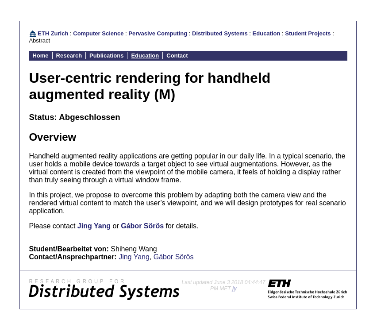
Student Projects (308, 33)
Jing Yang (94, 226)
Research (69, 55)
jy (234, 288)
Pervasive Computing (157, 33)
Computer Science (98, 33)
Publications (106, 55)
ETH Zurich (53, 33)
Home (40, 55)
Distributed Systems (220, 33)
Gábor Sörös (142, 226)
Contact (177, 55)
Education (267, 33)
